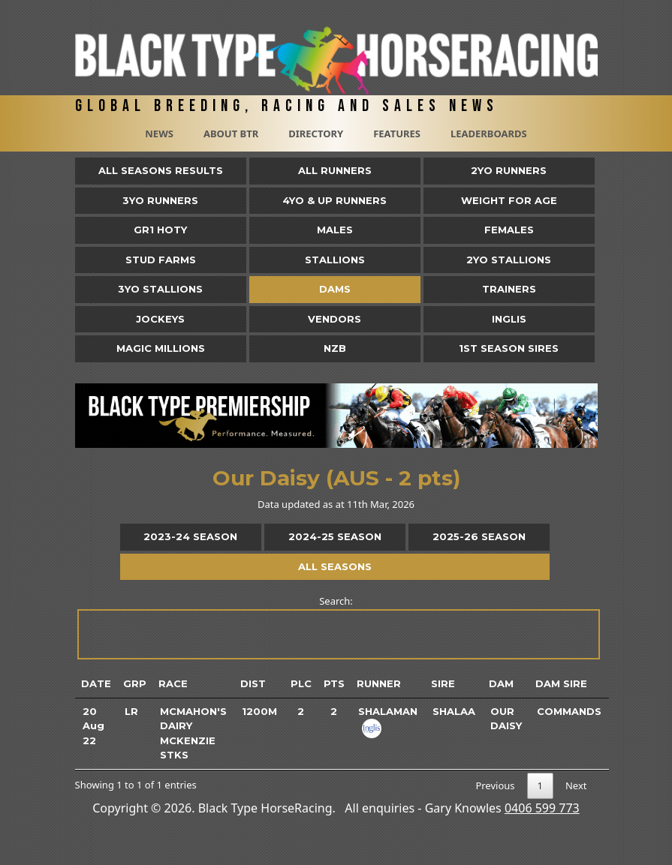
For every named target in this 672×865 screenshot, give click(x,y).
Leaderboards (489, 133)
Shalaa (453, 711)
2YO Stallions (508, 260)
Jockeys (160, 319)
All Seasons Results (160, 170)
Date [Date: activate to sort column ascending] (96, 683)
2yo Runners (509, 170)
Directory (315, 133)
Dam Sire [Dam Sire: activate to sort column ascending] (561, 683)
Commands (569, 711)
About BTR (230, 133)
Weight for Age (509, 200)
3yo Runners (160, 200)
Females (509, 230)
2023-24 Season (190, 536)
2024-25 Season (334, 536)
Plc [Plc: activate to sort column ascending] (301, 683)
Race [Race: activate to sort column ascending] (173, 683)
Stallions (335, 260)
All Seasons (335, 566)
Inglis (509, 319)
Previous (494, 785)
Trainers (509, 289)
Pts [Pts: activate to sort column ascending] (334, 683)
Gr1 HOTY (160, 230)
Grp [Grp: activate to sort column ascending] (134, 683)
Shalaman (387, 711)
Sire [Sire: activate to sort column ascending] (443, 683)
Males (335, 230)
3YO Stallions (160, 289)
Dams (335, 289)
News (159, 133)
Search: (337, 626)
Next (576, 785)
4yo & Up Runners (334, 200)
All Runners (335, 170)
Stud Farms (160, 260)
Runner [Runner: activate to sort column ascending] (379, 683)
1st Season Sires (509, 348)
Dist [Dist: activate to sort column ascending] (253, 683)
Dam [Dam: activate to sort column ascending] (501, 683)
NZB (335, 348)
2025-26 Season (479, 536)
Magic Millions (160, 348)
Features (396, 133)
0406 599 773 (542, 808)
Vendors (334, 319)
